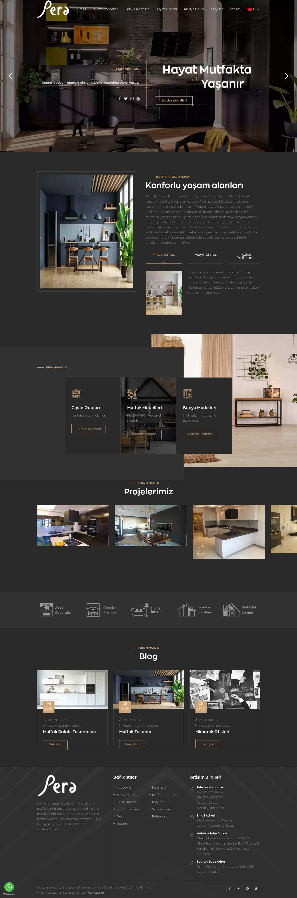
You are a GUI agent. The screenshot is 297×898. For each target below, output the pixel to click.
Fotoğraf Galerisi (129, 809)
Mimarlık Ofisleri (212, 732)
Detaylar (55, 744)
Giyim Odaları (167, 9)
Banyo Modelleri (138, 9)
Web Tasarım (95, 892)
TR (252, 9)
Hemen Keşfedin (88, 428)
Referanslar (161, 816)
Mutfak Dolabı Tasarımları (70, 732)
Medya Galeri (194, 9)
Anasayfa (124, 787)
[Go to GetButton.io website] (9, 894)
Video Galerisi (162, 809)
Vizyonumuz (206, 254)
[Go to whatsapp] (9, 887)
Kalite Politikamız (246, 256)
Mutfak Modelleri (106, 9)
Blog (120, 816)
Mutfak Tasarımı (136, 732)
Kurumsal (79, 9)
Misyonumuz (163, 254)
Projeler (217, 9)
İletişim (235, 9)
